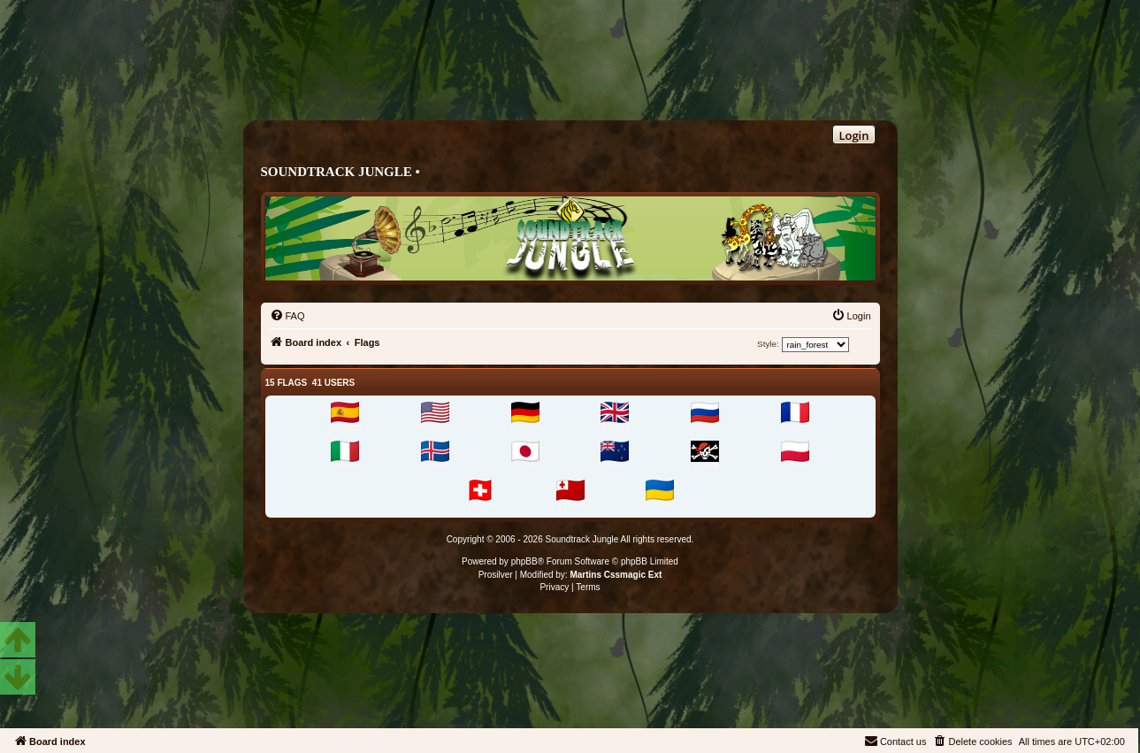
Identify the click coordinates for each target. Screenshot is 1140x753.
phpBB (524, 561)
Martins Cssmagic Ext (616, 575)
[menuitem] (287, 316)
